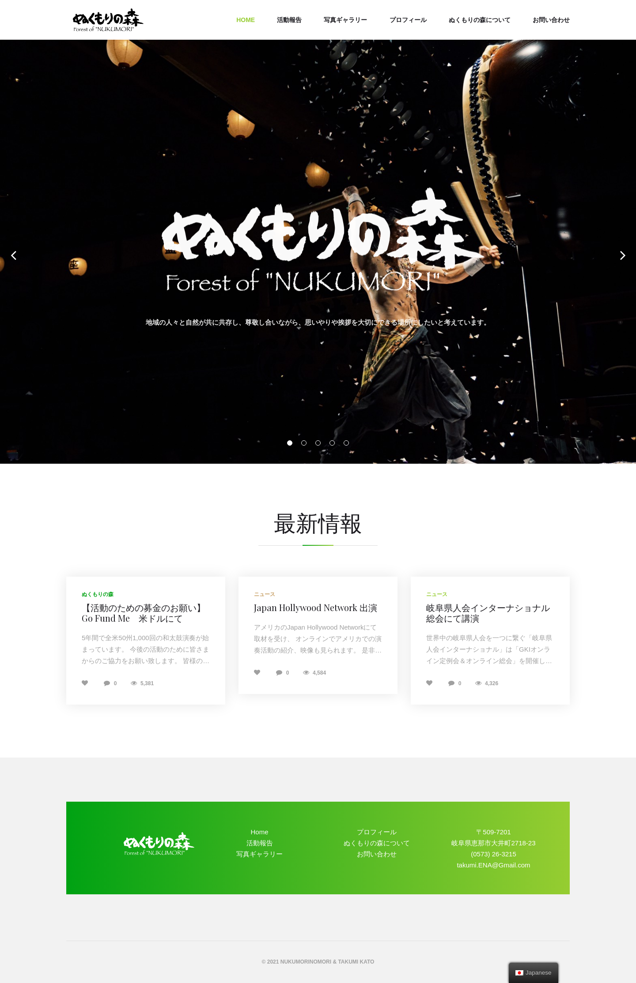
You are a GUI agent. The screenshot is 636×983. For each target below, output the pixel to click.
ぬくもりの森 (98, 594)
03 (318, 443)
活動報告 (289, 19)
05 (346, 443)
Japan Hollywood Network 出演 (315, 607)
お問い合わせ (551, 19)
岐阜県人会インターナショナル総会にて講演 (488, 612)
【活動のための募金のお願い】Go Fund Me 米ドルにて (143, 612)
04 (332, 443)
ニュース (264, 594)
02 (304, 443)
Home (245, 19)
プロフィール (408, 19)
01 (289, 443)
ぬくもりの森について (480, 19)
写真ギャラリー (345, 19)
